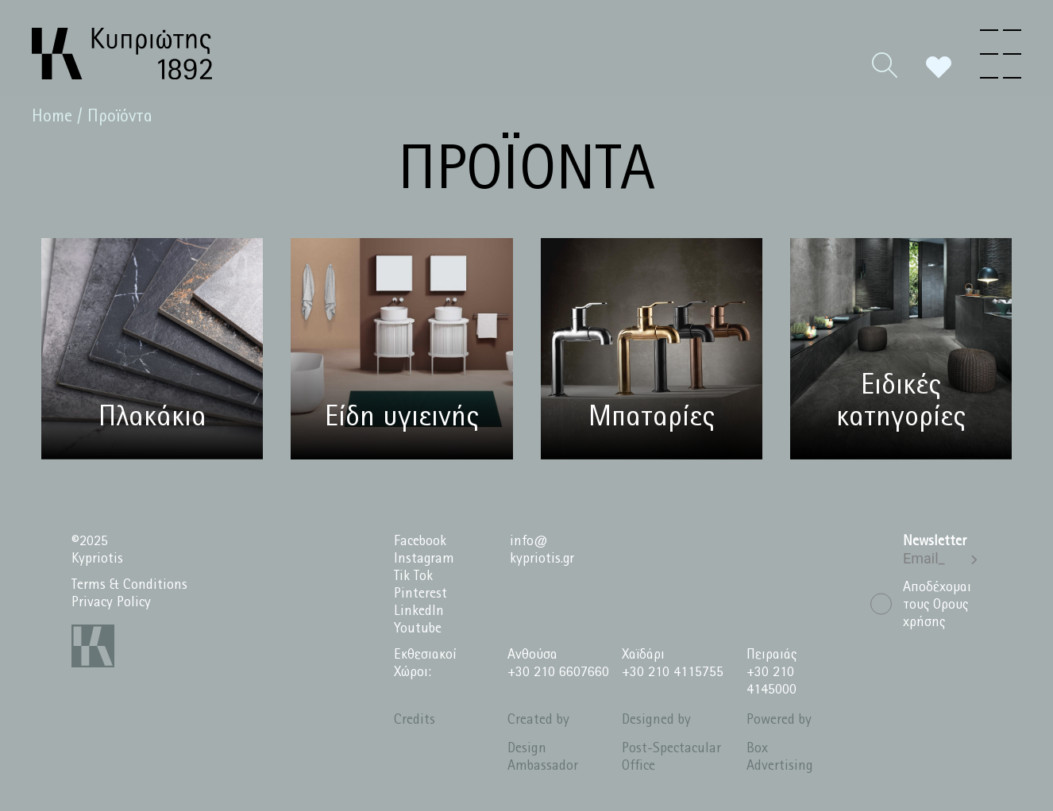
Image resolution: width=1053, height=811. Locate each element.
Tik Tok (413, 576)
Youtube (418, 628)
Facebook (420, 541)
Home (52, 116)
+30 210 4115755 (672, 672)
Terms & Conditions (129, 585)
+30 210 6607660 (558, 672)
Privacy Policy (111, 602)
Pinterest (420, 594)
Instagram (424, 559)
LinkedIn (419, 611)
